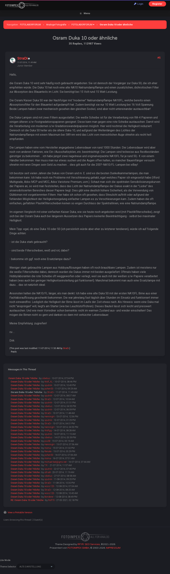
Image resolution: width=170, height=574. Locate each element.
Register (157, 4)
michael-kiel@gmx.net (55, 462)
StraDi (22, 58)
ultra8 (47, 472)
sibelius (46, 378)
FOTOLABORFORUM (30, 24)
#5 (159, 57)
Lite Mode (5, 560)
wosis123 (49, 486)
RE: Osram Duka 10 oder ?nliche (27, 500)
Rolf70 (51, 500)
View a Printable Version (20, 512)
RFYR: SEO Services (89, 544)
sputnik (48, 385)
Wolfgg (48, 430)
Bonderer (49, 496)
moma (47, 448)
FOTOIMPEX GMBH (78, 547)
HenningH (49, 416)
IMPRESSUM (113, 547)
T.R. (46, 465)
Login (138, 4)
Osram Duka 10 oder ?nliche (22, 378)
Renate (47, 451)
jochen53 (48, 388)
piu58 (47, 441)
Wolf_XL (48, 381)
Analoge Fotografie (56, 24)
